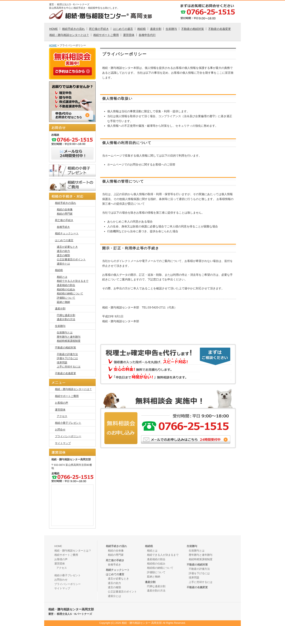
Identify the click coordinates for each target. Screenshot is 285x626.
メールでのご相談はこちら (185, 439)
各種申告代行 (147, 35)
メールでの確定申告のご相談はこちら (215, 373)
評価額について (66, 297)
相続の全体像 (65, 209)
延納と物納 (63, 302)
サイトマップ (63, 443)
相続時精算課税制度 (68, 340)
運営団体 (128, 35)
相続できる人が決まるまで (72, 281)
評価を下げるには (67, 358)
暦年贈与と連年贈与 (68, 336)
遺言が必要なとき (67, 246)
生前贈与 (171, 28)
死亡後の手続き (99, 28)
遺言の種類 (63, 255)
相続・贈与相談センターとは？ (69, 35)
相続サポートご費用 (106, 35)
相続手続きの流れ (73, 28)
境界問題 (62, 362)
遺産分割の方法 (66, 319)
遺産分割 (155, 28)
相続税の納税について (70, 293)
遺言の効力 (63, 251)
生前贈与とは (65, 332)
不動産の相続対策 (192, 28)
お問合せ (60, 429)
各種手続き (63, 227)
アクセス (62, 416)
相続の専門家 (65, 213)
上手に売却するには (68, 366)
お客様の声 (61, 402)
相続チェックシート (67, 233)
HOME (53, 28)
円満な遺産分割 (66, 315)
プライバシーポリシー (68, 436)
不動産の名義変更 (219, 28)
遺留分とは (63, 263)
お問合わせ (61, 579)
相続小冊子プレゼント (68, 423)
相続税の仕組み (66, 289)
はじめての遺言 (123, 28)
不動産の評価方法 (67, 354)
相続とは (62, 277)
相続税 (141, 28)
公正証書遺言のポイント (71, 259)
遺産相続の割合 (66, 285)
